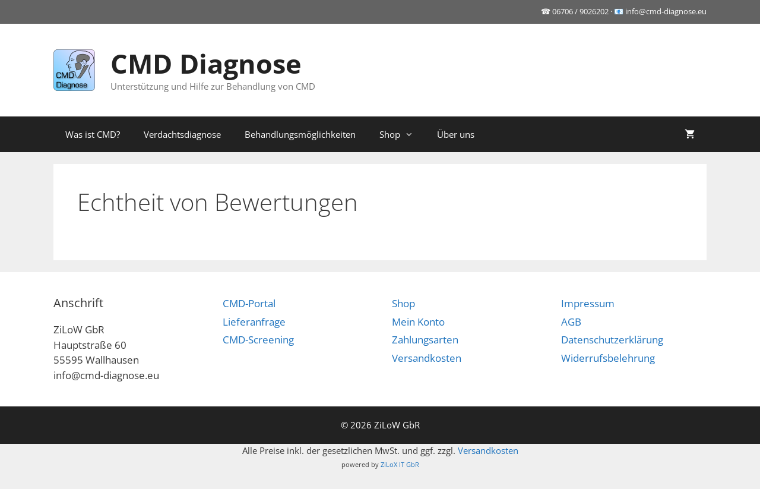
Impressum (588, 303)
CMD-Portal (249, 303)
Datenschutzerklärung (612, 339)
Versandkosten (426, 358)
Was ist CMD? (92, 134)
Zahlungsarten (425, 339)
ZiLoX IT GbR (400, 464)
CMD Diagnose (206, 63)
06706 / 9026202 (580, 11)
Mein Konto (418, 322)
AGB (571, 322)
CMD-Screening (258, 339)
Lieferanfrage (254, 322)
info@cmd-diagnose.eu (666, 11)
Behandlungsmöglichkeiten (300, 134)
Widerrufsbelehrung (608, 358)
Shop (402, 134)
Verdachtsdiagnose (182, 134)
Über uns (455, 134)
